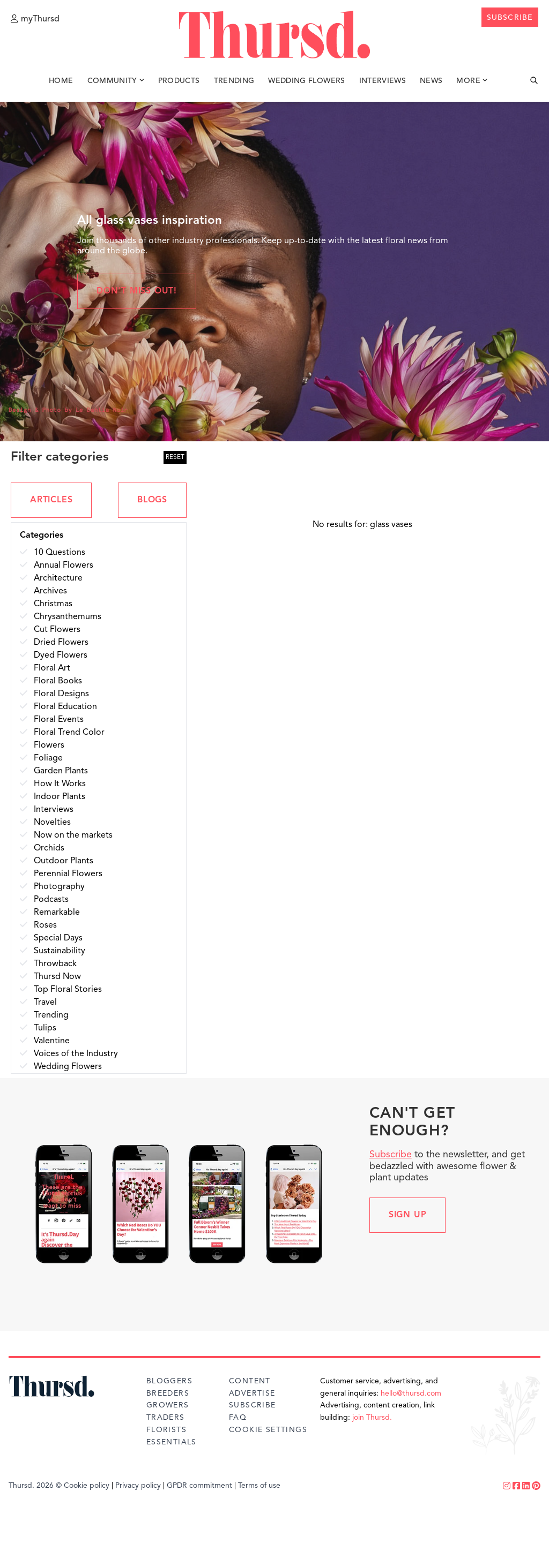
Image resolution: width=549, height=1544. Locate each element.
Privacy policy (138, 1485)
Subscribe (390, 1154)
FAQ (238, 1417)
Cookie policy (86, 1485)
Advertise (252, 1393)
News (431, 84)
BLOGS (152, 500)
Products (179, 84)
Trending (234, 84)
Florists (166, 1430)
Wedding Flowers (306, 84)
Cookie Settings (268, 1430)
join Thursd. (372, 1417)
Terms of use (259, 1485)
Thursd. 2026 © (35, 1485)
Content (250, 1381)
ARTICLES (51, 500)
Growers (167, 1405)
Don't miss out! (137, 291)
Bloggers (169, 1381)
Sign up (408, 1215)
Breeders (167, 1393)
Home (61, 84)
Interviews (382, 84)
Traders (165, 1417)
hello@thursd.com (411, 1393)
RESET (175, 457)
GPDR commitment (199, 1485)
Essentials (171, 1442)
